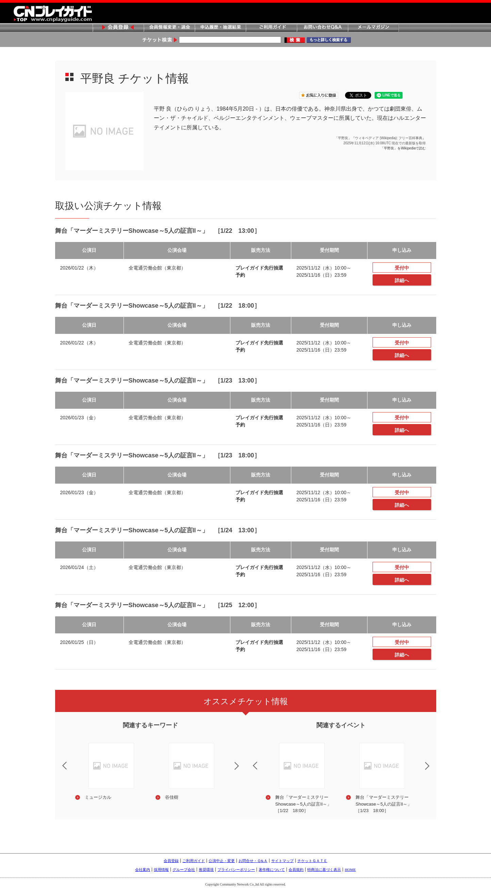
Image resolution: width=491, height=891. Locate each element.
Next (242, 770)
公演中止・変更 (222, 861)
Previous (59, 761)
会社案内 (142, 870)
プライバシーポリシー (236, 870)
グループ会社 (184, 870)
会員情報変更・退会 (169, 28)
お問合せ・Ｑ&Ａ (253, 861)
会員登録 (118, 28)
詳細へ (402, 280)
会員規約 (296, 870)
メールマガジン (373, 28)
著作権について (272, 870)
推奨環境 (206, 870)
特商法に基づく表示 (324, 870)
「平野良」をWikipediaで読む (403, 148)
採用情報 (161, 870)
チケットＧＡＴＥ (312, 861)
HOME (350, 870)
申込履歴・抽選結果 (220, 28)
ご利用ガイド (271, 28)
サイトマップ (282, 861)
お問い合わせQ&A (322, 28)
